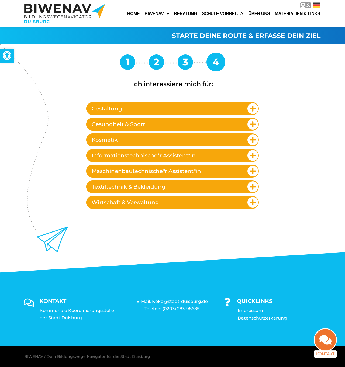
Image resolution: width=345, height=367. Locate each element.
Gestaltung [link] (107, 108)
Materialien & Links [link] (297, 13)
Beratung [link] (185, 13)
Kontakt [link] (325, 355)
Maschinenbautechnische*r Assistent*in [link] (146, 171)
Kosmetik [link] (105, 140)
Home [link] (133, 13)
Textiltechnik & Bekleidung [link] (128, 187)
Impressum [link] (250, 310)
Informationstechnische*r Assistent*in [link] (144, 155)
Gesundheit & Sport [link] (118, 124)
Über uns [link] (259, 13)
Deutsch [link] (316, 5)
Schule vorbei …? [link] (223, 13)
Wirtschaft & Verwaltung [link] (125, 202)
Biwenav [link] (156, 14)
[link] (7, 56)
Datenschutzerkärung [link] (262, 318)
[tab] (172, 108)
